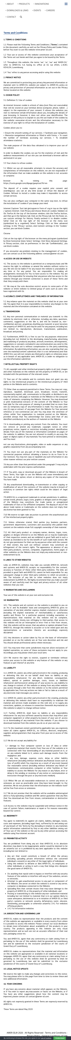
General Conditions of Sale (54, 1035)
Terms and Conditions (55, 1032)
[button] (66, 4)
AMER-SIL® (12, 1032)
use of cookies (46, 1038)
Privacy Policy (33, 1035)
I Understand (59, 1038)
